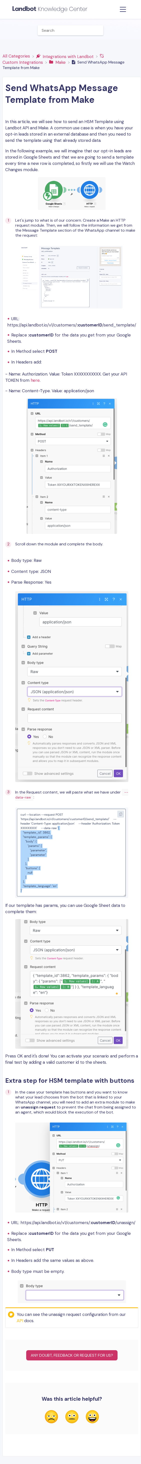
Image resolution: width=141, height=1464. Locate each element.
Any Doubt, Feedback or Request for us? (72, 1355)
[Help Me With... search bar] (70, 30)
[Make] (58, 62)
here (35, 380)
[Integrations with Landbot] (65, 56)
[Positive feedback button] (92, 1417)
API (20, 1320)
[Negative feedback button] (51, 1417)
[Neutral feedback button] (72, 1417)
